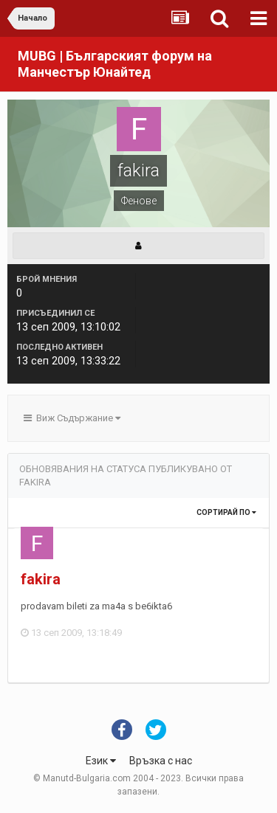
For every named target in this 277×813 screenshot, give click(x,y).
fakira (41, 579)
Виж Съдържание (72, 417)
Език (101, 761)
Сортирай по (226, 512)
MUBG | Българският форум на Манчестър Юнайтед (115, 64)
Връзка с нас (160, 761)
